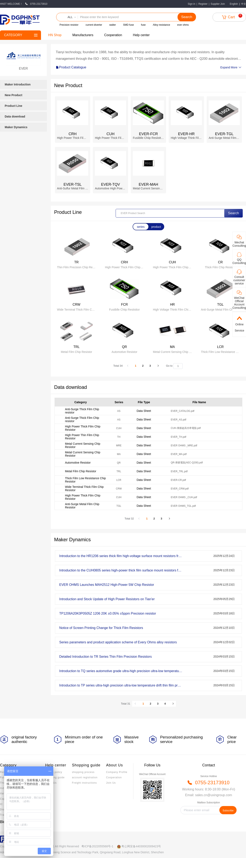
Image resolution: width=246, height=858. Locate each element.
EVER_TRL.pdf (179, 471)
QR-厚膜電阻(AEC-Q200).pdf (187, 462)
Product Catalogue (71, 67)
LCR (118, 480)
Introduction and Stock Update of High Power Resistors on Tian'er (107, 599)
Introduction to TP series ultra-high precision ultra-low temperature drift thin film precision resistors (120, 685)
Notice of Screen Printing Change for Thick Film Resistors (101, 628)
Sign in (191, 3)
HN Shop (54, 35)
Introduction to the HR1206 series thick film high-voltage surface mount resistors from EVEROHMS (120, 556)
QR (119, 462)
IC (1, 804)
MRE (119, 445)
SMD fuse (128, 24)
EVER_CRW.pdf (180, 488)
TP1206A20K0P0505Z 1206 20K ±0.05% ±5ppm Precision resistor (107, 613)
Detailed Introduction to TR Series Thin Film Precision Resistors (105, 656)
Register (203, 3)
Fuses (4, 777)
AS (118, 411)
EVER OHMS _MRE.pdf (184, 445)
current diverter (93, 24)
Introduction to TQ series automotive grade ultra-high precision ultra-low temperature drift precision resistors (120, 671)
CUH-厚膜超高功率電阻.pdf (186, 428)
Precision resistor (68, 24)
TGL (118, 505)
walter (112, 24)
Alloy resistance (161, 24)
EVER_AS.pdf (178, 419)
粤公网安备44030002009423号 (141, 846)
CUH (119, 428)
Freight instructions (84, 782)
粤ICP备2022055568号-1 (97, 846)
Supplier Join (218, 3)
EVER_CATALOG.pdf (182, 411)
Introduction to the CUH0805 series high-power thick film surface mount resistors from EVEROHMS (120, 570)
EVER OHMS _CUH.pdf (184, 497)
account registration (85, 777)
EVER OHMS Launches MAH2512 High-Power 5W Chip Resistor (106, 584)
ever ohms (183, 24)
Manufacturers (82, 35)
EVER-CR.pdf (178, 480)
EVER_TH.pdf (178, 436)
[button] (67, 17)
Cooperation (113, 35)
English (234, 3)
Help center (141, 35)
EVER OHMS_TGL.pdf (183, 505)
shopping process (83, 772)
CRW (119, 488)
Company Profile (117, 772)
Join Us (111, 782)
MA (119, 454)
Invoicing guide (55, 777)
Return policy (53, 772)
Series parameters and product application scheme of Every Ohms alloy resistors (118, 642)
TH (119, 436)
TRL (118, 471)
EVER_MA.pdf (179, 454)
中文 (243, 3)
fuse (143, 24)
